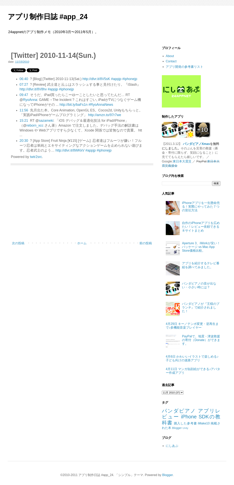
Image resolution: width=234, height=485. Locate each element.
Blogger (177, 427)
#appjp (116, 79)
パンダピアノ (179, 411)
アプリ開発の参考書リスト (184, 66)
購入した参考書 (185, 423)
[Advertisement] (82, 207)
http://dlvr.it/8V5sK (96, 79)
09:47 (24, 95)
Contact (171, 61)
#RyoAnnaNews (101, 105)
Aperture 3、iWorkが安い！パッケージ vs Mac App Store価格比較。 (201, 247)
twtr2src (36, 157)
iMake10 (204, 423)
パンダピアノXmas (196, 144)
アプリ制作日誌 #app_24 (48, 17)
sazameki (46, 121)
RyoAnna (30, 100)
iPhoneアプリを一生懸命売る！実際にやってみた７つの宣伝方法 (201, 206)
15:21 (24, 121)
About (170, 56)
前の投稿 (145, 243)
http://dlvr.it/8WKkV (69, 150)
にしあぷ (172, 445)
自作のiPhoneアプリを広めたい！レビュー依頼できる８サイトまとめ (201, 226)
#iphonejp (129, 79)
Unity (185, 428)
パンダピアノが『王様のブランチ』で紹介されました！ (200, 307)
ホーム (82, 243)
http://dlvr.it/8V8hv (33, 89)
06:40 (24, 79)
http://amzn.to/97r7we (104, 115)
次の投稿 (18, 243)
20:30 (24, 141)
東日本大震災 (182, 161)
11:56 (24, 110)
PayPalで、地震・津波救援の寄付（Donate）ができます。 (201, 340)
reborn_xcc (35, 125)
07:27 (24, 84)
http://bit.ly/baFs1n (73, 105)
